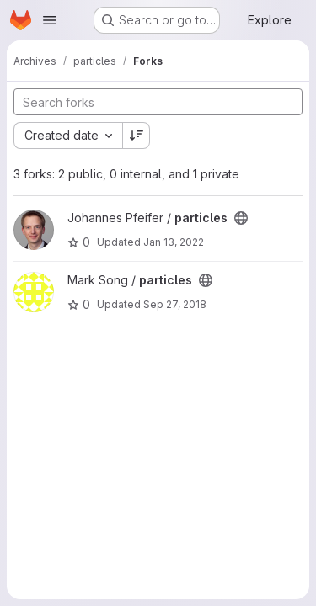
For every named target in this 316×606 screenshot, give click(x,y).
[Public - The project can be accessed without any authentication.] (241, 218)
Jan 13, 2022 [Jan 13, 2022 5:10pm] (173, 242)
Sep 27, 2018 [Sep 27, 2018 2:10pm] (174, 304)
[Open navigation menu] (49, 20)
